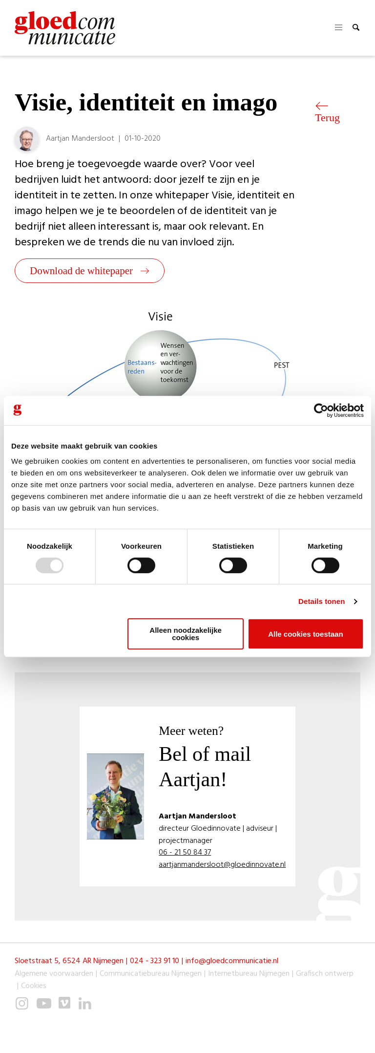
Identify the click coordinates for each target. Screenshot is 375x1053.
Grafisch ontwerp (325, 974)
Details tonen (321, 601)
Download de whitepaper (89, 271)
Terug (327, 112)
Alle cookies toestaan (305, 634)
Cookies (33, 986)
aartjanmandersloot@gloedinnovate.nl (222, 865)
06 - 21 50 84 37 (185, 853)
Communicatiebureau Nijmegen (151, 974)
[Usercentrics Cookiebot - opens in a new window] (321, 410)
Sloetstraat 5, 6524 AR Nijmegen (69, 961)
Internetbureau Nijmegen (249, 974)
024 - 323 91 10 (154, 961)
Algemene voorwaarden (54, 974)
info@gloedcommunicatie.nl (232, 961)
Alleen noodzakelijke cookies (185, 634)
